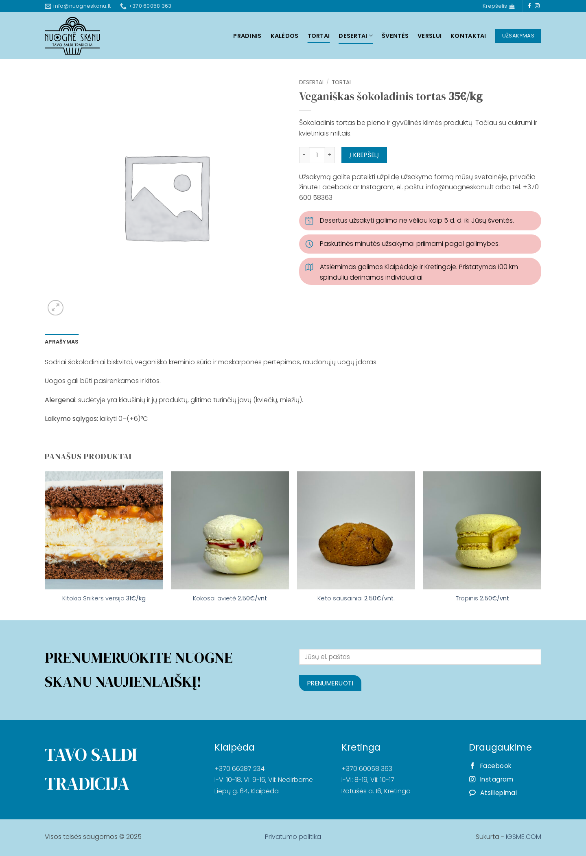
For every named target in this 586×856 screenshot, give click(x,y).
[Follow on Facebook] (529, 6)
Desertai (356, 36)
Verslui (430, 36)
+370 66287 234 (239, 768)
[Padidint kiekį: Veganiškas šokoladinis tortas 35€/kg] (330, 155)
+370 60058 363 (366, 768)
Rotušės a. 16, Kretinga (376, 791)
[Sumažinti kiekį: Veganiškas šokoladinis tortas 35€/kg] (304, 155)
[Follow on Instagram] (537, 6)
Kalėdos (285, 36)
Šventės (395, 36)
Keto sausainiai (356, 598)
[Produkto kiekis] (317, 155)
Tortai (319, 36)
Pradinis (247, 36)
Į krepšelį (364, 155)
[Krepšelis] (498, 6)
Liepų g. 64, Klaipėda (246, 791)
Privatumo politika (293, 836)
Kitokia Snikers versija (104, 598)
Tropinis (482, 598)
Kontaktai (468, 36)
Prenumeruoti (330, 683)
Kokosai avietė (230, 598)
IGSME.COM (523, 836)
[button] (55, 308)
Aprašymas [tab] (62, 341)
